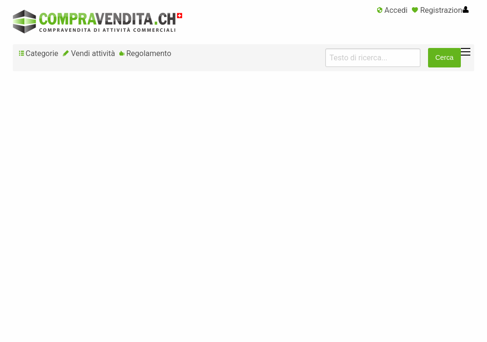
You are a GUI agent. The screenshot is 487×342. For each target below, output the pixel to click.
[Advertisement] (243, 149)
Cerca (444, 57)
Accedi (392, 10)
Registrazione (439, 10)
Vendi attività (89, 53)
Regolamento (145, 53)
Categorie (38, 53)
